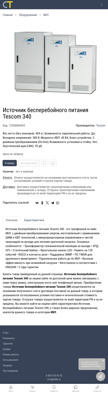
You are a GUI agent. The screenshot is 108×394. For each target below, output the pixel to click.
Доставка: (9, 187)
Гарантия (8, 343)
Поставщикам (10, 370)
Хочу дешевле (10, 359)
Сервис (7, 349)
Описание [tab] (12, 220)
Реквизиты (9, 338)
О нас (5, 332)
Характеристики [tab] (34, 220)
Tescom (100, 125)
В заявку (9, 163)
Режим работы (11, 354)
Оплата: (8, 177)
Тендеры (7, 365)
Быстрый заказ (29, 163)
